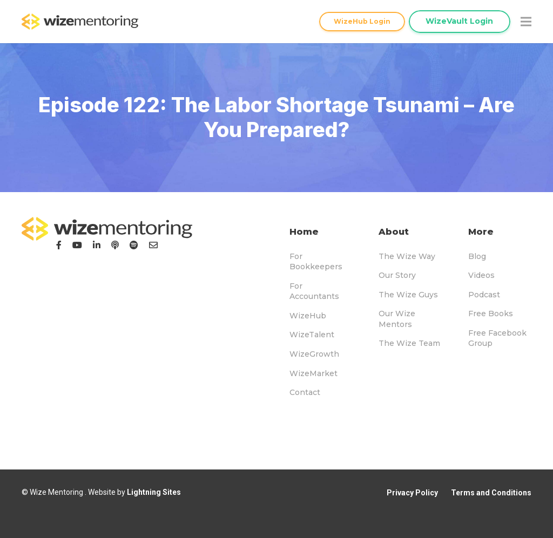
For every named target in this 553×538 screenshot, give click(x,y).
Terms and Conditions (491, 492)
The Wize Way (407, 256)
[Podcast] (115, 245)
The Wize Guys (408, 294)
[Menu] (526, 21)
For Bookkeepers (315, 261)
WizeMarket (313, 373)
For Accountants (314, 291)
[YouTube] (77, 245)
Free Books (490, 313)
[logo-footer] (107, 229)
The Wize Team (409, 343)
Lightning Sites (154, 492)
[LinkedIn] (96, 245)
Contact (304, 392)
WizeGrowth (314, 354)
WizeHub (307, 316)
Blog (477, 256)
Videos (481, 275)
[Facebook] (59, 245)
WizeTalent (311, 334)
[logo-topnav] (80, 21)
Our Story (397, 275)
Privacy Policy (412, 492)
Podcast (484, 294)
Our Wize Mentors (397, 319)
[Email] (153, 245)
